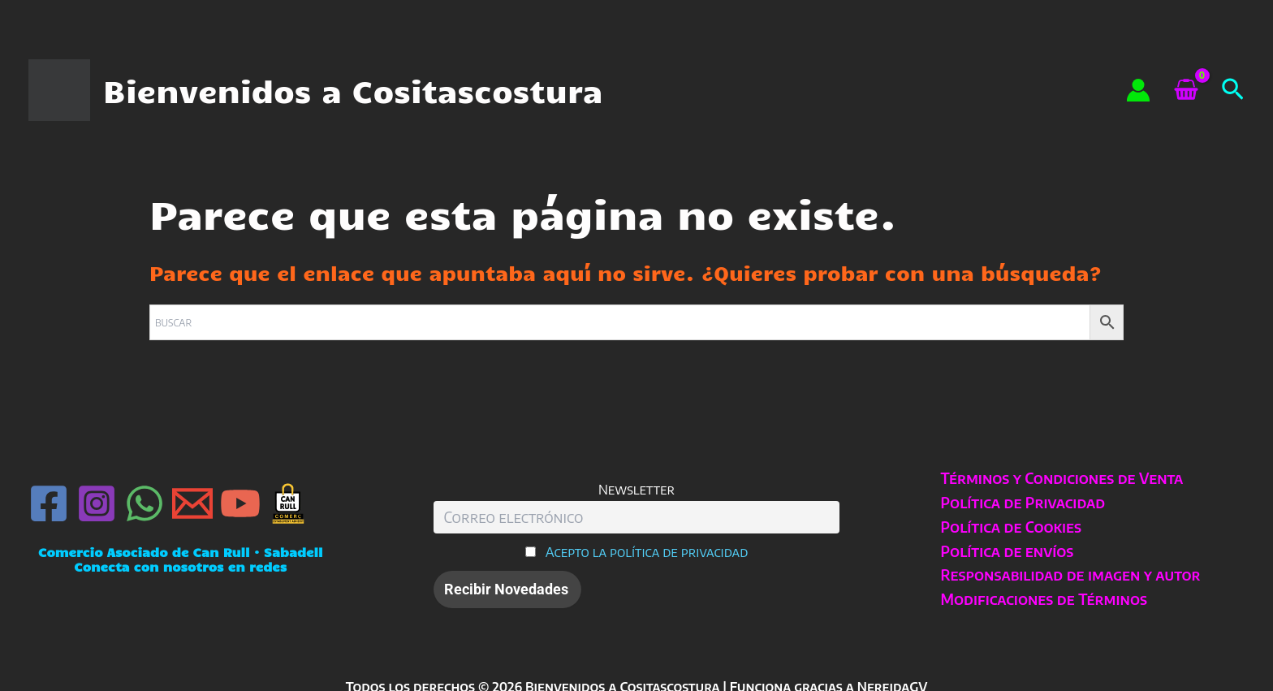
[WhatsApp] (144, 503)
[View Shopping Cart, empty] (1186, 90)
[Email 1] (192, 503)
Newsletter (636, 489)
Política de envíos (1007, 551)
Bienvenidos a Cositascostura (352, 90)
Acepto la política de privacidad (647, 551)
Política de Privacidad (1023, 502)
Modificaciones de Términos (1044, 599)
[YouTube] (240, 503)
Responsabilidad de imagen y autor (1071, 574)
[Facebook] (48, 503)
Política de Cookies (1011, 526)
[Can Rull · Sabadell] (288, 503)
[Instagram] (96, 503)
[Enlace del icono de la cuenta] (1138, 90)
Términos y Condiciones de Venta (1062, 478)
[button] (1233, 90)
